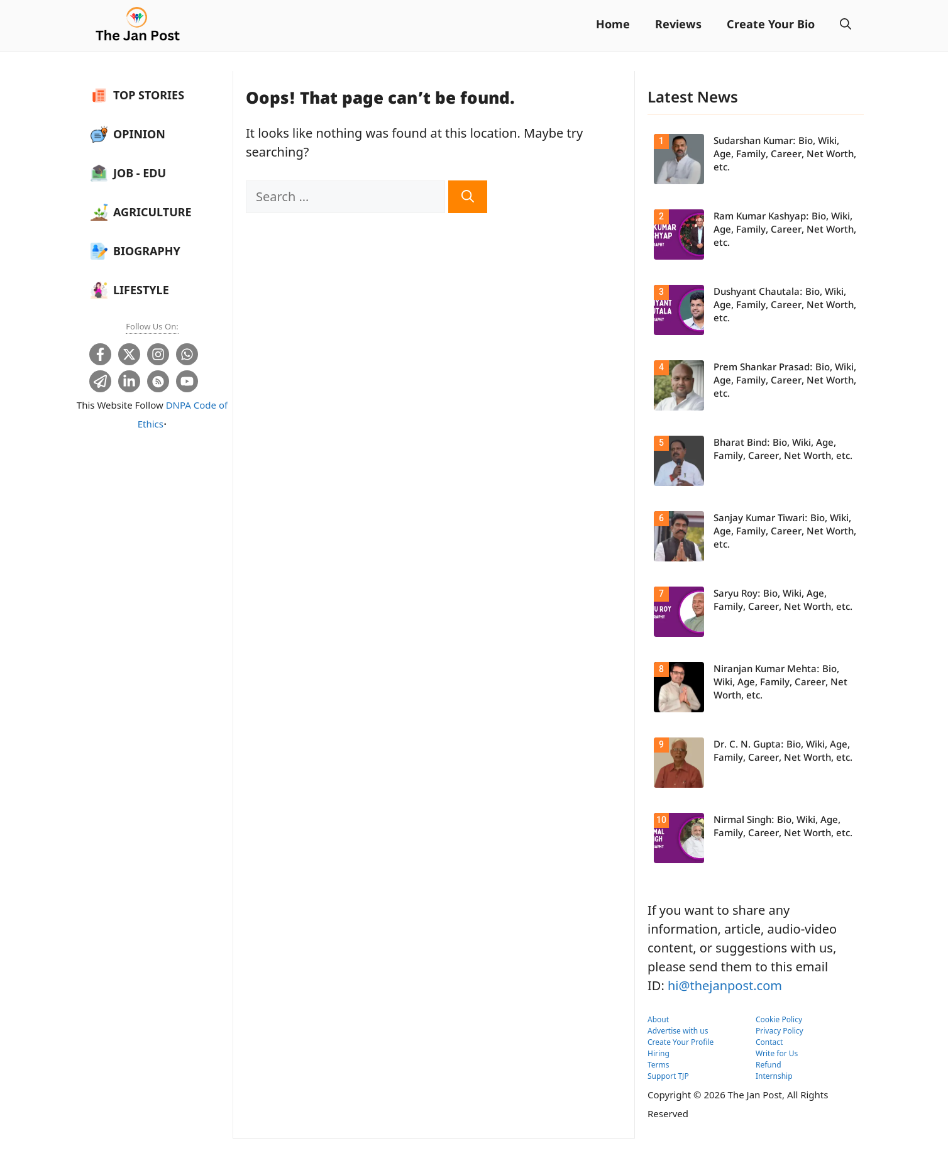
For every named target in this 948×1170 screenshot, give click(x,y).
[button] (845, 26)
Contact (769, 1042)
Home (613, 25)
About (658, 1019)
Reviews (678, 25)
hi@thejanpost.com (725, 985)
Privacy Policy (779, 1030)
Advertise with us (678, 1030)
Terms (659, 1064)
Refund (768, 1064)
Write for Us (777, 1053)
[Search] (467, 196)
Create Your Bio (771, 25)
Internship (774, 1076)
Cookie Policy (779, 1019)
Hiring (659, 1053)
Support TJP (668, 1076)
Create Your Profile (681, 1042)
